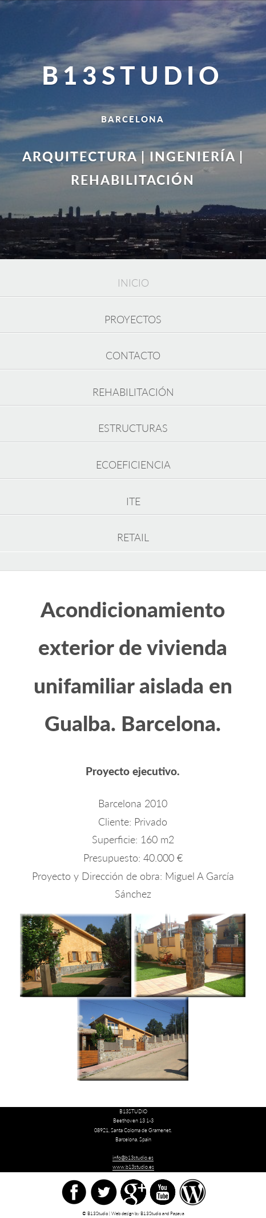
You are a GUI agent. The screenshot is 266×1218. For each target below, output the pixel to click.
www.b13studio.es (133, 1167)
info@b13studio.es (133, 1157)
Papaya (177, 1213)
